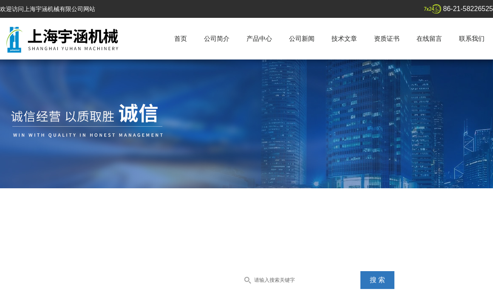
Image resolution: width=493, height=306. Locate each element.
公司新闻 (301, 38)
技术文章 (344, 38)
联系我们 (471, 38)
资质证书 (387, 38)
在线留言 (429, 38)
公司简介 (217, 38)
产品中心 (259, 38)
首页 (180, 38)
